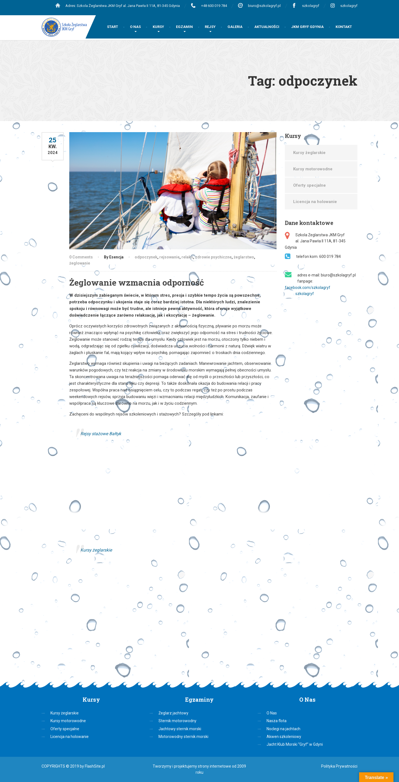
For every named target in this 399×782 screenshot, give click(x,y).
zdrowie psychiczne (213, 257)
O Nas (272, 713)
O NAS (135, 27)
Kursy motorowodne (312, 168)
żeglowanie (79, 263)
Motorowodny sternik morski (183, 736)
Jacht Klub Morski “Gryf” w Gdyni (295, 744)
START (112, 27)
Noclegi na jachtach (283, 729)
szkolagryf (310, 6)
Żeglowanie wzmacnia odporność (136, 282)
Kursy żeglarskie (96, 550)
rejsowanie (169, 257)
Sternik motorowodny (177, 721)
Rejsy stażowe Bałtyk (100, 433)
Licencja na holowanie (315, 201)
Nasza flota (277, 721)
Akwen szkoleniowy (284, 736)
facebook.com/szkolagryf (307, 287)
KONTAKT (344, 27)
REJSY (210, 27)
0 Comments (81, 257)
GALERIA (234, 27)
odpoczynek (146, 257)
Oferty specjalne (309, 185)
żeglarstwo (244, 257)
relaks (187, 257)
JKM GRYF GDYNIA (307, 27)
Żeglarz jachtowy (173, 713)
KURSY (158, 27)
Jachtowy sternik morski (179, 729)
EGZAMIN (184, 27)
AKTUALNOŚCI (266, 27)
